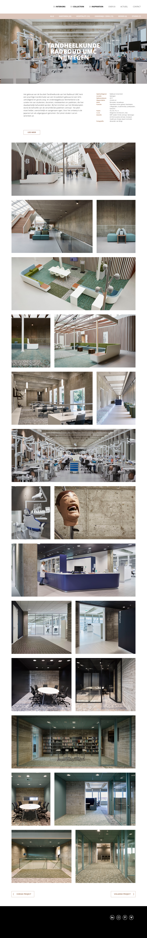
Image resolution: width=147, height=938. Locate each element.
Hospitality (83, 16)
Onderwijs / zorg (104, 16)
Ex (59, 6)
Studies (136, 16)
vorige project (22, 894)
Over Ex (111, 6)
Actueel (124, 6)
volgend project (124, 894)
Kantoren (65, 16)
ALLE (52, 16)
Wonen (122, 16)
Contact (136, 6)
